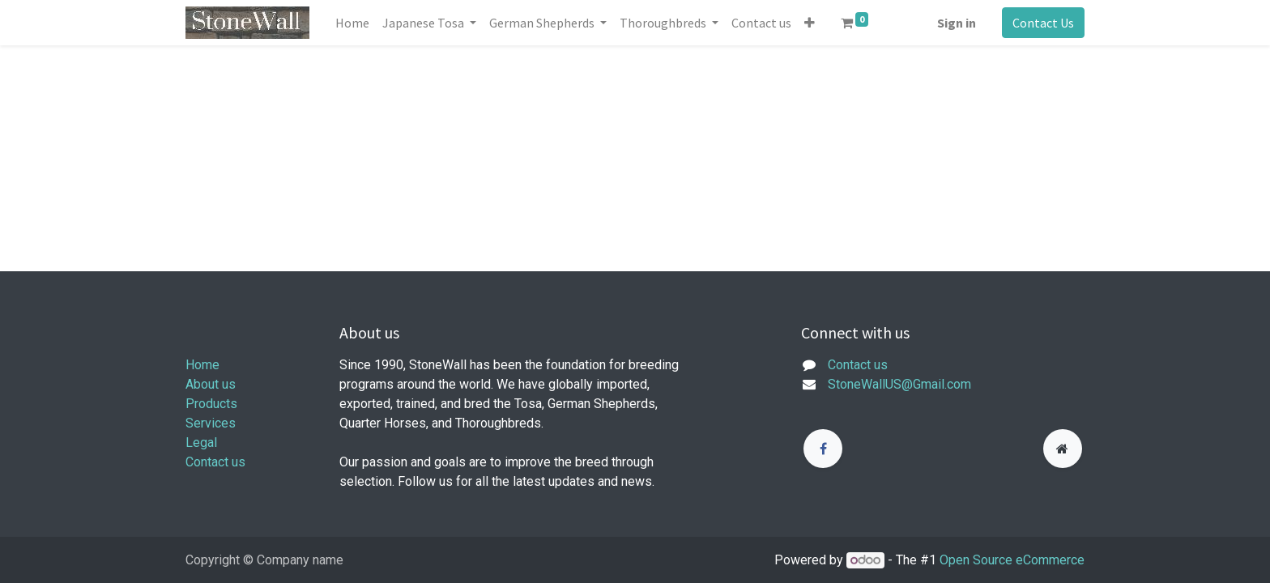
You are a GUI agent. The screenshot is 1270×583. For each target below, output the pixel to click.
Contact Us (1043, 23)
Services (210, 423)
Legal (201, 442)
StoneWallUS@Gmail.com (899, 384)
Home (202, 364)
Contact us (215, 462)
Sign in (956, 23)
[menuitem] (352, 22)
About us (210, 384)
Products (211, 403)
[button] (809, 22)
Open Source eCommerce (1012, 560)
